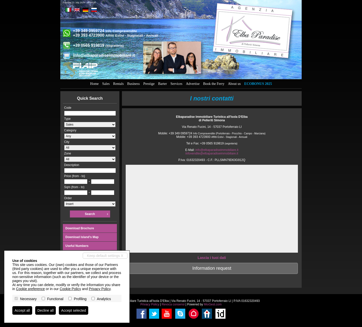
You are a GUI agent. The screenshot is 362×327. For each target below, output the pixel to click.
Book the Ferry (213, 84)
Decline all (45, 310)
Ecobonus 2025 (258, 84)
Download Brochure (79, 228)
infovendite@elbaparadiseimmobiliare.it (212, 153)
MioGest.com (213, 304)
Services (176, 84)
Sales (106, 84)
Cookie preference (30, 289)
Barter (162, 84)
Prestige (149, 84)
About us (234, 84)
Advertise (192, 84)
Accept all (22, 310)
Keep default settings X (105, 256)
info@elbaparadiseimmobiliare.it (104, 55)
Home (94, 84)
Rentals (118, 84)
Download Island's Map (82, 237)
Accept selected (73, 310)
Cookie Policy (70, 289)
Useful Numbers (76, 246)
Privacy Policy (149, 304)
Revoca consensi (173, 304)
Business (133, 84)
